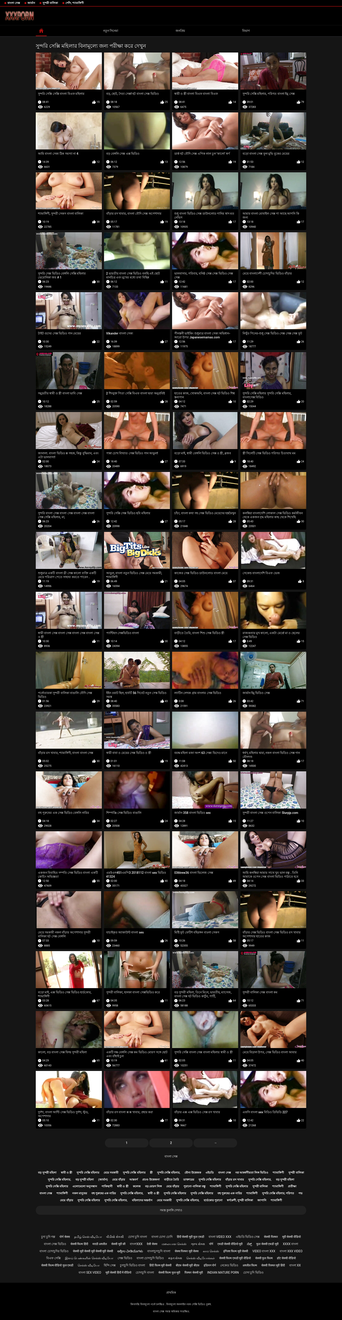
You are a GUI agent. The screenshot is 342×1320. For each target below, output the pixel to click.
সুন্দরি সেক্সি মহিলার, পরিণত (278, 1193)
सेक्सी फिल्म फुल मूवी (169, 1272)
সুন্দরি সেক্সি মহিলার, (168, 1172)
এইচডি (209, 1172)
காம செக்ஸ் (211, 1251)
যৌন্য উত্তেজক (193, 1172)
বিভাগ (246, 30)
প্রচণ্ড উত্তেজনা (150, 1179)
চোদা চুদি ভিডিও (253, 1272)
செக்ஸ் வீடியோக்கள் (200, 1258)
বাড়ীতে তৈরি (171, 1179)
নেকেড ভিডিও (229, 1265)
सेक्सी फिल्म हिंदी (79, 1244)
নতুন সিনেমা (110, 30)
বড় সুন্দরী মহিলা (47, 1172)
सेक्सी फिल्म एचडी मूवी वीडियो (235, 1258)
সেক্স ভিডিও (125, 1258)
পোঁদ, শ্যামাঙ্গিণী (74, 3)
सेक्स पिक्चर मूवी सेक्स (186, 1251)
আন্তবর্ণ (133, 1179)
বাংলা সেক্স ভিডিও (55, 1244)
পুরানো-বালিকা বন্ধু (194, 1186)
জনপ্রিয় (180, 30)
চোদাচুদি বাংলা (145, 1272)
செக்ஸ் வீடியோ (88, 1265)
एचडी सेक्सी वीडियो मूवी (230, 1244)
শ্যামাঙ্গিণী (278, 1172)
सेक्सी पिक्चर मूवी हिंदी (273, 1265)
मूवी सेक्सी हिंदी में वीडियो (119, 1272)
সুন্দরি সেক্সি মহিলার (88, 1172)
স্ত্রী (151, 1172)
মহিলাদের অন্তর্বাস (142, 1200)
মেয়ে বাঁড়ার (118, 1179)
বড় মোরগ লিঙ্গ (153, 1186)
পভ (300, 1193)
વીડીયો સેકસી (114, 1237)
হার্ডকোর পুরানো (213, 1200)
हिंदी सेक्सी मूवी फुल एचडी (190, 1237)
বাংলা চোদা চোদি (162, 1237)
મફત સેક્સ (175, 1258)
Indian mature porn (223, 1272)
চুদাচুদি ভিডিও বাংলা (132, 1265)
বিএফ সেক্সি (53, 1258)
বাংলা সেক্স (13, 3)
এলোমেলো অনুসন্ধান (84, 1186)
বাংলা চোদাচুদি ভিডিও (150, 1258)
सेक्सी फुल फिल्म (264, 1258)
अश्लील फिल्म (250, 1265)
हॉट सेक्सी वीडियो (286, 1258)
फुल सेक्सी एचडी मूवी (267, 1244)
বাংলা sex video (90, 1272)
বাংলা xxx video (291, 1251)
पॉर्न (211, 1244)
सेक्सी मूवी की (118, 1244)
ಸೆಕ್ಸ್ (249, 1244)
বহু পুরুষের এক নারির (103, 1193)
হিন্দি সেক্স (110, 1265)
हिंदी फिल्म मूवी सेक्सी (160, 1265)
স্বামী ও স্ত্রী (66, 1172)
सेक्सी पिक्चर (271, 1237)
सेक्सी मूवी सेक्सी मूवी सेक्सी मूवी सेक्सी (93, 1251)
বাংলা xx (295, 1265)
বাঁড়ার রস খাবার (234, 1179)
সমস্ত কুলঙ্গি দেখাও (171, 1210)
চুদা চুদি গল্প (48, 1237)
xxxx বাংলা (290, 1244)
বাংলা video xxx (220, 1237)
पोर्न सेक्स (65, 1237)
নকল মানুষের (79, 1193)
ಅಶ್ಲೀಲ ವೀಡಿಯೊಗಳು (130, 1251)
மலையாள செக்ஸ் (174, 1244)
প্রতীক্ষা (292, 1186)
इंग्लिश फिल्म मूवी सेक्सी (235, 1251)
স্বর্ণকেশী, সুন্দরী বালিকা (240, 1200)
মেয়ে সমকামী (111, 1172)
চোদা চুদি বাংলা (137, 1237)
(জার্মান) (103, 1179)
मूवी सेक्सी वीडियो (291, 1237)
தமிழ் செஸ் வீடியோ (88, 1237)
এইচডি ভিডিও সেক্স (248, 1237)
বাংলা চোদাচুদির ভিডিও (53, 1251)
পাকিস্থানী (107, 1186)
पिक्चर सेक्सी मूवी (194, 1272)
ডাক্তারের (188, 1179)
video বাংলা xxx (263, 1251)
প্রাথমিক (171, 1292)
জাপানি (261, 1200)
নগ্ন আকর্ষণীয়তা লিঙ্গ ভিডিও (251, 1172)
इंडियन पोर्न (210, 1265)
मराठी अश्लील (99, 1244)
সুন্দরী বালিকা (50, 3)
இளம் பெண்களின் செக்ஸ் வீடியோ (89, 1258)
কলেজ (137, 1186)
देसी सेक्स (152, 1244)
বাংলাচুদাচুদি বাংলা (158, 1251)
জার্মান (31, 3)
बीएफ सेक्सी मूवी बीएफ (187, 1265)
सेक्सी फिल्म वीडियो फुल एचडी (57, 1265)
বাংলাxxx (136, 1244)
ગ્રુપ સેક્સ (198, 1244)
